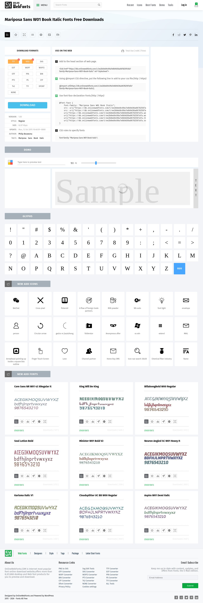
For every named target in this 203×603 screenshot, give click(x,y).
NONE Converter (89, 584)
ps (27, 80)
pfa (27, 74)
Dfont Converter (65, 584)
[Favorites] (15, 34)
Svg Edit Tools (88, 569)
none (13, 92)
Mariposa (22, 138)
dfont (41, 86)
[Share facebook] (173, 35)
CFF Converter (64, 581)
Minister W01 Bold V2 (91, 440)
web (27, 61)
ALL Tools (110, 584)
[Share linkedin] (196, 35)
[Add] (7, 34)
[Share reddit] (179, 35)
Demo (162, 5)
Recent (130, 5)
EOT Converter (112, 572)
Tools (170, 5)
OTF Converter (65, 572)
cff (41, 80)
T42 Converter (88, 581)
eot (13, 68)
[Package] (41, 34)
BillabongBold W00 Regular (160, 386)
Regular (21, 121)
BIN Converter (65, 578)
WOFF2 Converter (89, 575)
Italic (42, 138)
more (179, 268)
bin (41, 74)
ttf (13, 61)
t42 (13, 86)
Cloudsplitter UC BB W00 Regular (98, 495)
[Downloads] (28, 421)
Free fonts (19, 5)
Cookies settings (89, 587)
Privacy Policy (64, 587)
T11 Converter (112, 581)
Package (75, 554)
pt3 (13, 80)
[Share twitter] (185, 35)
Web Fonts (22, 554)
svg (41, 61)
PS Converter (111, 578)
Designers (38, 554)
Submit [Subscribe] (190, 585)
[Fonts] (57, 34)
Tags (63, 554)
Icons (139, 5)
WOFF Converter (65, 575)
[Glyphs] (32, 34)
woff (27, 68)
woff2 (42, 68)
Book (36, 138)
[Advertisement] (174, 94)
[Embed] (39, 421)
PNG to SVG (63, 569)
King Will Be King (89, 386)
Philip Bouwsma (25, 134)
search (99, 5)
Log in (184, 5)
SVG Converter (88, 572)
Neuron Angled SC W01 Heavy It (162, 440)
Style (51, 554)
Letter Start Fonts (93, 554)
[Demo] (24, 34)
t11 (27, 86)
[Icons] (49, 34)
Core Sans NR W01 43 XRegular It (32, 386)
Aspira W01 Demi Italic (157, 495)
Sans (30, 138)
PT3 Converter (88, 578)
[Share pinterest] (190, 35)
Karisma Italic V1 (23, 495)
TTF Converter (112, 569)
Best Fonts (151, 5)
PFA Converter (112, 575)
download (27, 105)
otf (13, 74)
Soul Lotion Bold (23, 440)
